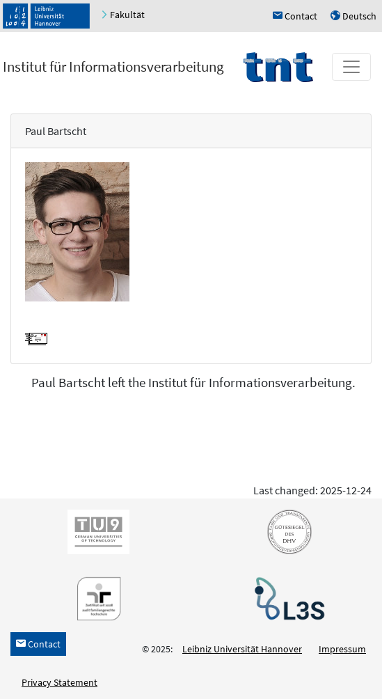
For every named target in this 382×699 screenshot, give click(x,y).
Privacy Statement (59, 682)
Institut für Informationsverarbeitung (113, 66)
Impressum (342, 649)
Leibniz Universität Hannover (242, 649)
